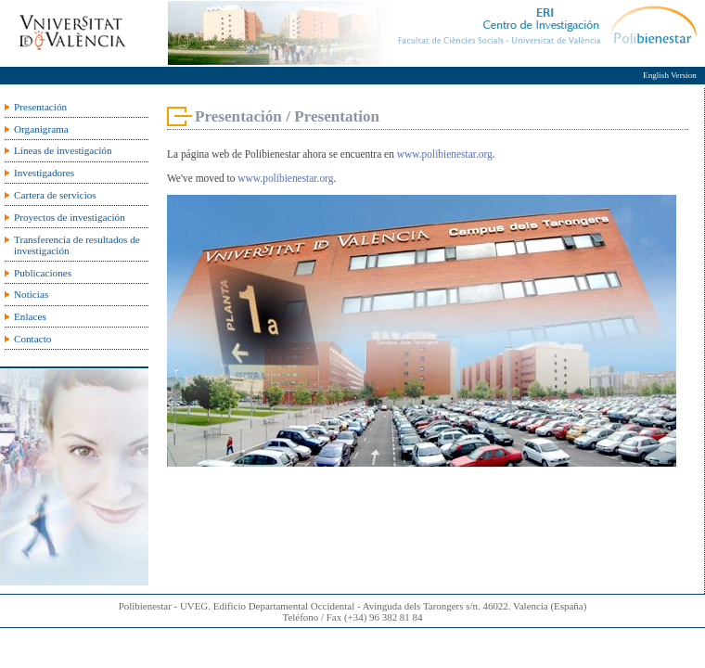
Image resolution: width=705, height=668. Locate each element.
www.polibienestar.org (445, 154)
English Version (670, 75)
